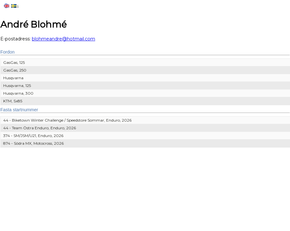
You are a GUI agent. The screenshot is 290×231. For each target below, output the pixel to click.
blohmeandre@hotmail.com (63, 39)
